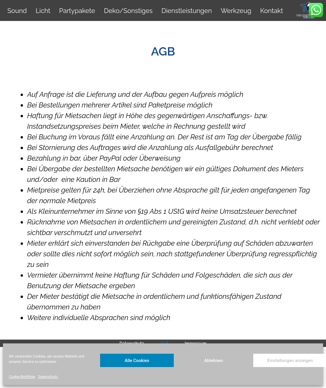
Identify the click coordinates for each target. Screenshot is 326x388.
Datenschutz (48, 377)
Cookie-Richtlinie (22, 377)
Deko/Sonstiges (128, 10)
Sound (17, 10)
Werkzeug (236, 10)
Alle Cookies (137, 360)
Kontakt (271, 10)
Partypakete (77, 10)
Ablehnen (213, 360)
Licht (43, 10)
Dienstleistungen (186, 10)
